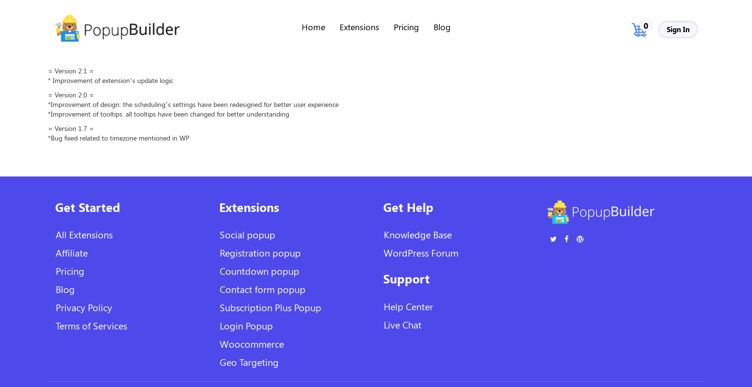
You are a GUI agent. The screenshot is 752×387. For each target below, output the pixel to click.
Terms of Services (91, 325)
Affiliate (72, 252)
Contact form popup (263, 288)
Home (313, 27)
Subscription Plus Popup (270, 307)
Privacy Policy (84, 307)
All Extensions (84, 234)
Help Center (408, 306)
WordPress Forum (421, 252)
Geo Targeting (249, 361)
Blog (442, 27)
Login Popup (246, 325)
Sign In (678, 29)
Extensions (359, 27)
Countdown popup (259, 270)
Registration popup (260, 252)
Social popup (247, 234)
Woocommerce (252, 343)
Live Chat (403, 324)
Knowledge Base (418, 234)
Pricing (406, 27)
